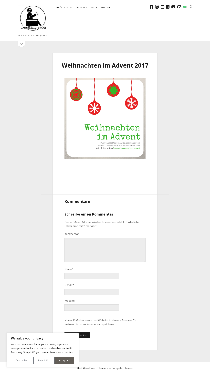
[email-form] (179, 7)
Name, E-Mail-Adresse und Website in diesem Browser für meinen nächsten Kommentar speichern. (100, 322)
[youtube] (162, 7)
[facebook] (151, 7)
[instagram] (157, 7)
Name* (68, 269)
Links (94, 7)
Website (69, 300)
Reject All (43, 360)
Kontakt (105, 7)
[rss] (167, 7)
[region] (43, 350)
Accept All (64, 360)
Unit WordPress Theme (91, 368)
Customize (21, 360)
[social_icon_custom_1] (185, 7)
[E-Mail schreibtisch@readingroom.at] (173, 7)
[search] (191, 7)
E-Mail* (69, 285)
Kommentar (71, 234)
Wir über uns (63, 7)
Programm (81, 7)
